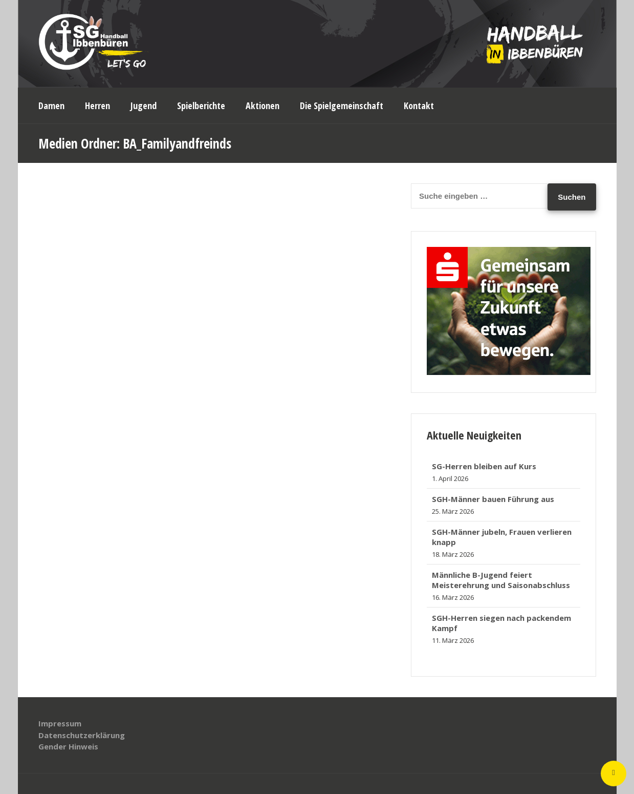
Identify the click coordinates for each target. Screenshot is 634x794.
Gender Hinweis (68, 746)
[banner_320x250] (509, 372)
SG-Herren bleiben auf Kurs (484, 466)
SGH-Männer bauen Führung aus (493, 499)
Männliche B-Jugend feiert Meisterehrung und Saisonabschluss (501, 580)
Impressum (59, 723)
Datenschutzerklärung (81, 735)
